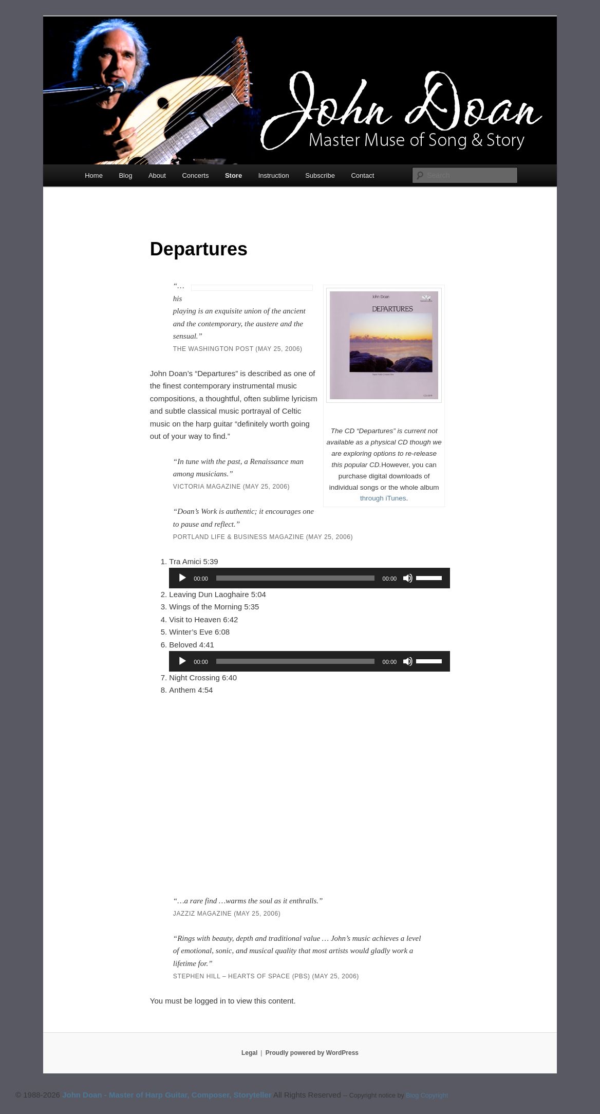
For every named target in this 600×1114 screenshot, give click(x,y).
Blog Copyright (427, 1095)
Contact (362, 175)
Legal (249, 1052)
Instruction (273, 175)
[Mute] (408, 578)
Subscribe (320, 175)
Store (233, 175)
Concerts (195, 175)
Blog (125, 175)
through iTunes (383, 498)
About (157, 175)
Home (94, 175)
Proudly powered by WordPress (312, 1052)
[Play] (182, 578)
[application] (309, 578)
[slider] (295, 578)
